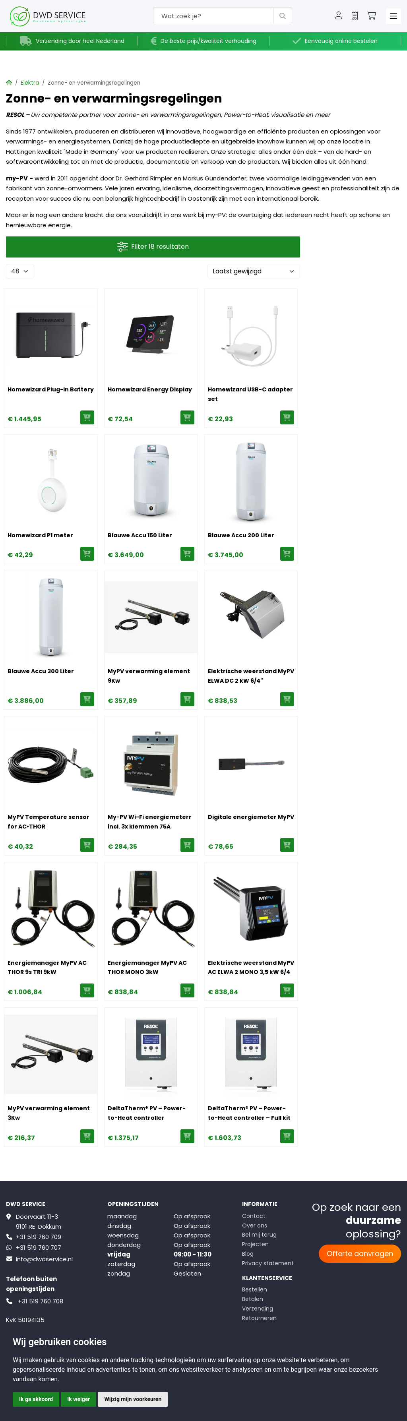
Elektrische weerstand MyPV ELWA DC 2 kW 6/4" (251, 676)
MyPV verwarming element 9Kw (149, 676)
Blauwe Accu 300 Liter (41, 671)
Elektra (30, 83)
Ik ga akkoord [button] (36, 1399)
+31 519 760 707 (38, 1247)
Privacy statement (268, 1263)
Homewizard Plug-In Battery (51, 389)
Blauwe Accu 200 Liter (241, 535)
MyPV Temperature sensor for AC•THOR (48, 822)
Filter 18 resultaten (153, 247)
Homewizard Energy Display (150, 389)
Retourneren (259, 1318)
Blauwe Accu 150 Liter (140, 535)
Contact (254, 1216)
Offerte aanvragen (360, 1253)
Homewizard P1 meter (40, 535)
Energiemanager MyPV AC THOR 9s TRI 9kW (47, 967)
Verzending (257, 1309)
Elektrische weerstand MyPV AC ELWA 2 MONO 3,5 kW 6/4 (251, 967)
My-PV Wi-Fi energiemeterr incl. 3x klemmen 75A (150, 822)
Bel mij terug (259, 1235)
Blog (248, 1254)
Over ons (254, 1225)
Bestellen (254, 1289)
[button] (338, 16)
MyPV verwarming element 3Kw (49, 1113)
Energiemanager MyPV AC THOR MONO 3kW (147, 967)
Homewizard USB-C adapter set (250, 394)
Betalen (252, 1299)
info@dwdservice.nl (44, 1259)
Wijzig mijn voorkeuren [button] (132, 1399)
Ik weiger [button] (78, 1399)
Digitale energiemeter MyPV (251, 817)
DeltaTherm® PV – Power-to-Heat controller (147, 1113)
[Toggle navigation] (393, 16)
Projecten (255, 1244)
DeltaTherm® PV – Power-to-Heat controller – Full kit (249, 1113)
